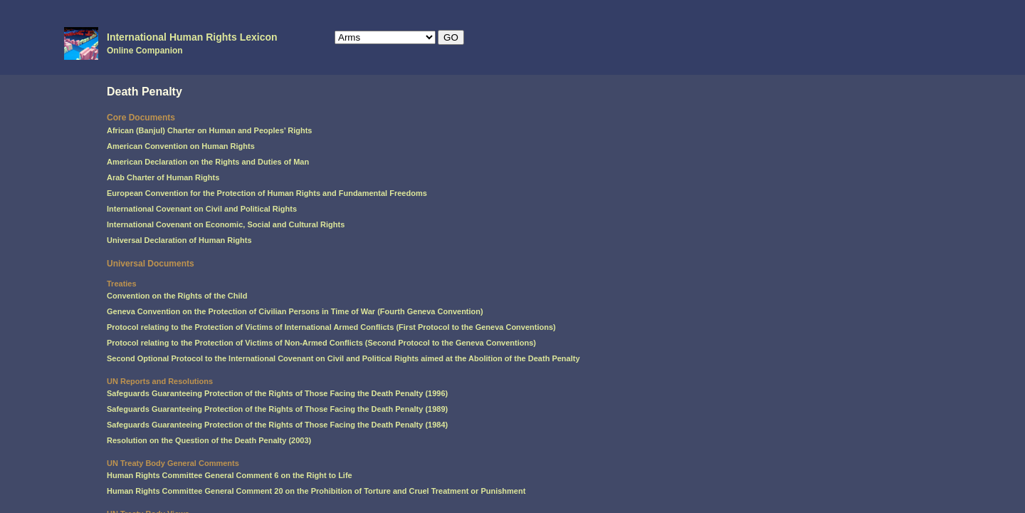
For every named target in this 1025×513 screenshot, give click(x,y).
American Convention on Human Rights (181, 146)
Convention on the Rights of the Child (177, 295)
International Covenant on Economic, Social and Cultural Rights (226, 224)
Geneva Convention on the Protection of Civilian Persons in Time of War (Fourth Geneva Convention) (295, 311)
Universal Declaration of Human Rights (179, 240)
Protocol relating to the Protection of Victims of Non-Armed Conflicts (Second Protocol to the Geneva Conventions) (321, 342)
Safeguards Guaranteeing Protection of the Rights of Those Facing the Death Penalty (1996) (277, 393)
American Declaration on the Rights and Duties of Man (208, 161)
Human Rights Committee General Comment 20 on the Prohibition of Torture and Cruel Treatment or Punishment (316, 491)
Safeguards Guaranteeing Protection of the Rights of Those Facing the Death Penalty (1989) (277, 409)
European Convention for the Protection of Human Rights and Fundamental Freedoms (267, 193)
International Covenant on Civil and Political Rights (202, 208)
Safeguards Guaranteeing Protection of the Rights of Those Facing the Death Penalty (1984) (277, 424)
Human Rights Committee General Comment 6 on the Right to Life (229, 475)
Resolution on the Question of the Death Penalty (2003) (209, 440)
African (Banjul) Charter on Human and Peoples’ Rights (209, 130)
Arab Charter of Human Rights (163, 177)
